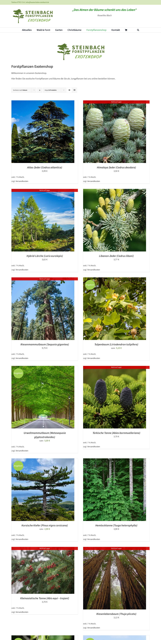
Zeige (50, 90)
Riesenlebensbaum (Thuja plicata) (116, 614)
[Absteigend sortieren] (39, 90)
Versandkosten (22, 181)
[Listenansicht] (74, 90)
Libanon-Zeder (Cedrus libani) (116, 256)
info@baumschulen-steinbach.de (37, 2)
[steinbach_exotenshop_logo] (32, 9)
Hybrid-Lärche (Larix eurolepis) (45, 256)
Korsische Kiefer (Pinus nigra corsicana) (45, 525)
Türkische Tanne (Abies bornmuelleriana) (116, 433)
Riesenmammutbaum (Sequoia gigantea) (45, 344)
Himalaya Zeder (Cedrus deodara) (116, 167)
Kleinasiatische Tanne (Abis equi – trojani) (44, 598)
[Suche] (138, 30)
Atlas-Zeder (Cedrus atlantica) (44, 167)
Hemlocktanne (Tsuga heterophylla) (116, 525)
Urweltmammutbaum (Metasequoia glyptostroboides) (45, 435)
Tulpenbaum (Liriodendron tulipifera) (116, 344)
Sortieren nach (20, 90)
